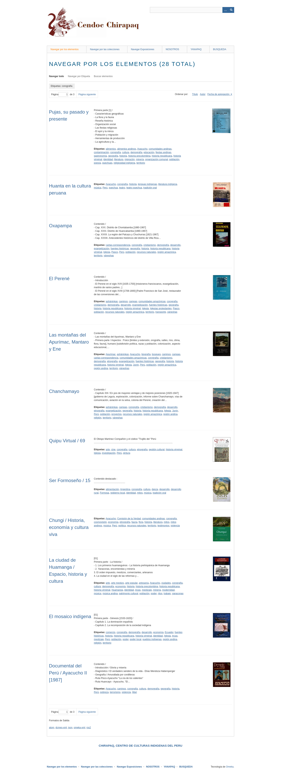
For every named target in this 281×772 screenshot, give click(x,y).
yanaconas (177, 593)
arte (108, 449)
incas (137, 590)
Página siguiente (87, 94)
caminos (123, 301)
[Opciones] (225, 10)
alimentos (111, 148)
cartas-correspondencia (118, 245)
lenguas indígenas (147, 184)
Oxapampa (60, 225)
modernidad (168, 590)
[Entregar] (231, 10)
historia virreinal (132, 308)
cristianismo (149, 245)
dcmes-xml (61, 727)
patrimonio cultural (128, 593)
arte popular (131, 583)
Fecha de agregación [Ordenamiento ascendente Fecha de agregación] (218, 94)
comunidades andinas (160, 148)
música (97, 187)
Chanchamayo (64, 391)
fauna (134, 522)
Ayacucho (142, 148)
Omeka (230, 766)
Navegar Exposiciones (142, 49)
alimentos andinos (126, 148)
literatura (118, 159)
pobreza (104, 692)
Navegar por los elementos (64, 49)
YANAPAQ (196, 49)
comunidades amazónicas (152, 301)
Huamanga (117, 590)
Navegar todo (56, 76)
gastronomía (100, 156)
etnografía (112, 361)
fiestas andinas (163, 152)
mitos (140, 492)
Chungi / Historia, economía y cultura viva (69, 527)
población (174, 159)
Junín (136, 364)
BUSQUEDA (219, 49)
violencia (175, 525)
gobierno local (117, 492)
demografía (136, 152)
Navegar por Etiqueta (79, 76)
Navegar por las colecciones (104, 49)
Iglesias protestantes (161, 308)
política (122, 525)
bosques (156, 354)
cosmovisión (100, 522)
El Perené (59, 278)
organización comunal (156, 159)
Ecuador (169, 632)
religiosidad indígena (124, 163)
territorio (140, 163)
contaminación (101, 152)
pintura (126, 453)
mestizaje (147, 590)
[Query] (192, 10)
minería (140, 159)
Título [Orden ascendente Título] (195, 94)
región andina (101, 368)
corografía (115, 152)
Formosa (104, 492)
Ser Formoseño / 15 (69, 480)
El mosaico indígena (70, 616)
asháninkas (112, 301)
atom (51, 727)
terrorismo (115, 692)
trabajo (167, 593)
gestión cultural (157, 449)
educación (149, 152)
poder (154, 593)
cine (113, 449)
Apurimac (111, 354)
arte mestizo (117, 583)
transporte (161, 312)
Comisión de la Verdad (129, 518)
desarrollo (175, 245)
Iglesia (106, 252)
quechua (113, 187)
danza (155, 489)
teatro (122, 187)
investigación (108, 453)
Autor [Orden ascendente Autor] (202, 94)
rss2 (88, 727)
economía (113, 522)
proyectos (116, 414)
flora (141, 522)
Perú (105, 187)
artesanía (144, 583)
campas (133, 301)
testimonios (163, 525)
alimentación (112, 489)
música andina (110, 593)
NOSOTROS (172, 49)
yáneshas (109, 255)
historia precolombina (139, 156)
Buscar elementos (103, 76)
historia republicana (162, 156)
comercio (110, 632)
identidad (108, 159)
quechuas (107, 163)
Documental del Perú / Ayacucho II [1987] (68, 672)
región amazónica (166, 252)
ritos (160, 593)
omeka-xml (79, 727)
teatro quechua (134, 187)
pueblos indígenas (152, 639)
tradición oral (150, 187)
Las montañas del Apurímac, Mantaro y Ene (69, 342)
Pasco (114, 252)
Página (59, 94)
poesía (97, 163)
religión (97, 417)
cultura (125, 152)
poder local (135, 639)
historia (123, 156)
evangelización (101, 248)
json (70, 727)
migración (129, 159)
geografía (113, 156)
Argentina (125, 489)
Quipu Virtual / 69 (67, 440)
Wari (134, 692)
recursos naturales (146, 252)
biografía (146, 354)
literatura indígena (167, 184)
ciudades (166, 583)
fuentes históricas (120, 248)
